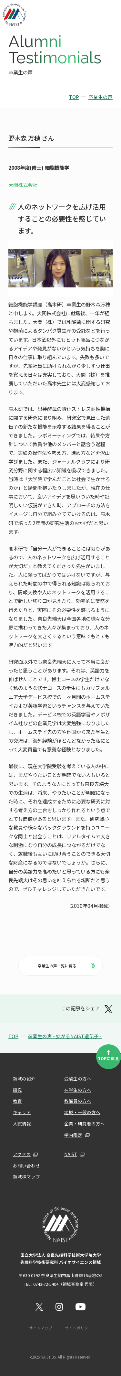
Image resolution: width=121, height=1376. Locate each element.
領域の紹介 (24, 1078)
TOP (74, 96)
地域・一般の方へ (82, 1112)
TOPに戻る (108, 1054)
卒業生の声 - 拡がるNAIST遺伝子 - (65, 1036)
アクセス (22, 1154)
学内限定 (73, 1135)
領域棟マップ (26, 1176)
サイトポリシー (78, 1327)
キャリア (22, 1112)
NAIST (70, 1154)
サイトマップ (40, 1327)
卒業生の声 (100, 96)
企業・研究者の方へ (84, 1123)
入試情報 (22, 1123)
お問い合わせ (26, 1165)
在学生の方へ (77, 1090)
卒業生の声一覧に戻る (66, 965)
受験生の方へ (77, 1078)
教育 (17, 1101)
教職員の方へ (77, 1101)
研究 (17, 1090)
